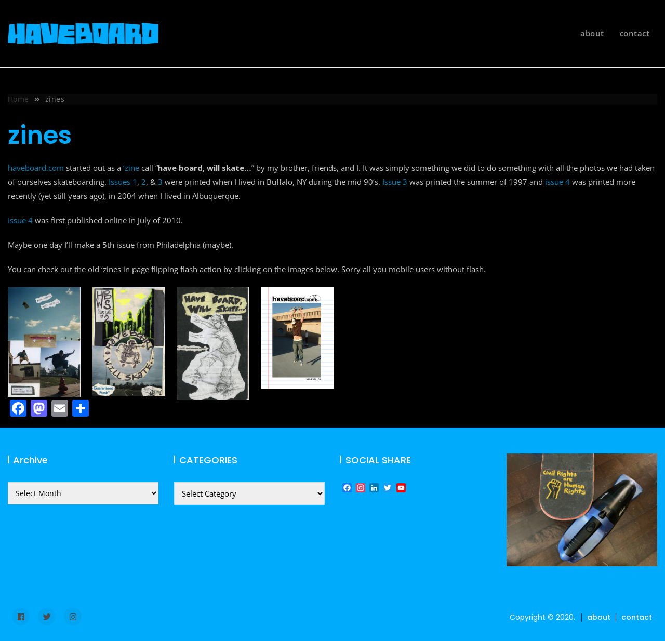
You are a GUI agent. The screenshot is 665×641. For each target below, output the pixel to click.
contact (635, 33)
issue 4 (557, 182)
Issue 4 (20, 220)
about (592, 33)
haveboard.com (36, 168)
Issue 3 (394, 182)
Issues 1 (123, 182)
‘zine (131, 168)
